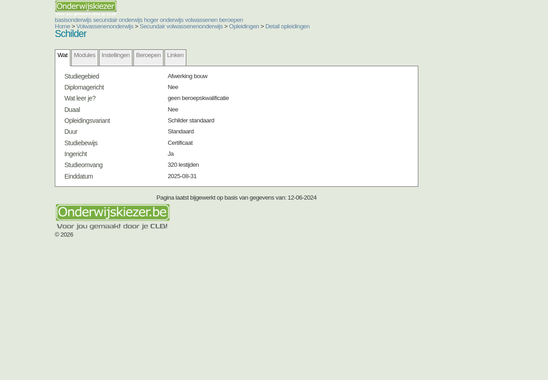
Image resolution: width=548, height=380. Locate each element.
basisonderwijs (161, 31)
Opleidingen (199, 69)
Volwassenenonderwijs (95, 69)
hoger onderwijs (319, 31)
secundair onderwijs (239, 31)
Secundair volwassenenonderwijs (152, 69)
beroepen (448, 31)
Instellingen (141, 115)
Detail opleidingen (232, 69)
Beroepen (173, 115)
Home (64, 69)
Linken (200, 115)
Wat (88, 115)
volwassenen (388, 31)
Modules (110, 115)
